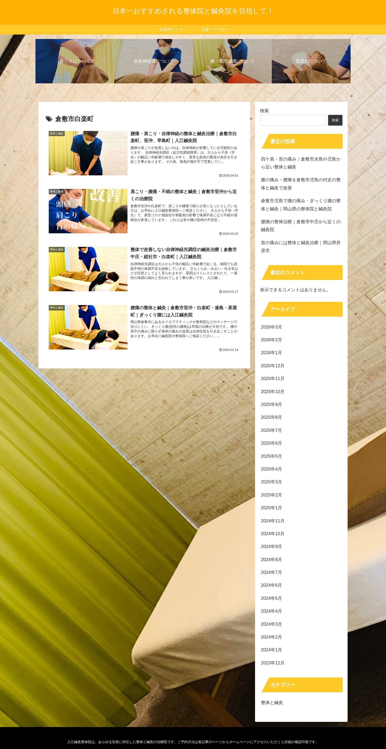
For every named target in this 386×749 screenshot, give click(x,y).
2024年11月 (273, 520)
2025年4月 (271, 469)
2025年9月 (271, 404)
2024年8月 (271, 559)
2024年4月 (271, 611)
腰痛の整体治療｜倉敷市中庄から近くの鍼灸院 (301, 225)
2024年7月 (271, 572)
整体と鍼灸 (272, 702)
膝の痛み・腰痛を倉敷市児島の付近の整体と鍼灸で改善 (301, 183)
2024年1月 (271, 649)
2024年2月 (271, 637)
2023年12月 (273, 662)
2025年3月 (271, 481)
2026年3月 (271, 327)
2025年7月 (271, 430)
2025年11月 (273, 378)
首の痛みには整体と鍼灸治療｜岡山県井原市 (301, 246)
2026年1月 (271, 352)
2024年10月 (273, 533)
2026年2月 (271, 339)
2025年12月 (273, 365)
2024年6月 (271, 585)
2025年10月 (273, 391)
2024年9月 (271, 546)
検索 (264, 110)
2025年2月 (271, 495)
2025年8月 (271, 417)
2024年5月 (271, 598)
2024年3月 (271, 624)
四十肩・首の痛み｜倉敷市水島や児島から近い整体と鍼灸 (301, 163)
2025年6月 (271, 443)
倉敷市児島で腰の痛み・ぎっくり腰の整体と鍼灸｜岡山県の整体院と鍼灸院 (301, 204)
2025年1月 (271, 507)
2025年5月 (271, 456)
